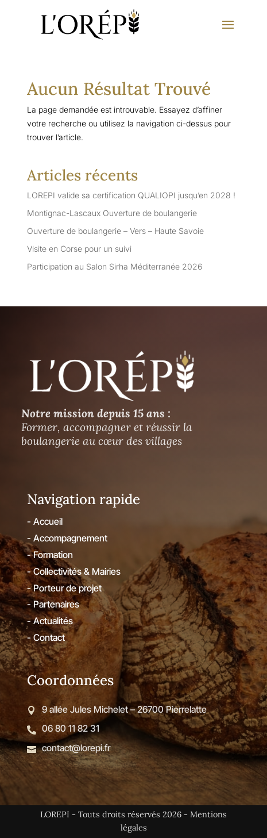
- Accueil (45, 521)
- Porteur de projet (64, 588)
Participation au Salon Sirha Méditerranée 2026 (114, 266)
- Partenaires (53, 604)
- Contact (46, 637)
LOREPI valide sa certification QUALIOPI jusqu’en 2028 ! (131, 195)
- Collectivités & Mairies (74, 571)
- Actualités (50, 620)
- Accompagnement (67, 538)
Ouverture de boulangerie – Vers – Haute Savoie (115, 231)
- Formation (50, 554)
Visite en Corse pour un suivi (79, 248)
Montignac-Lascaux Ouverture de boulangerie (112, 213)
